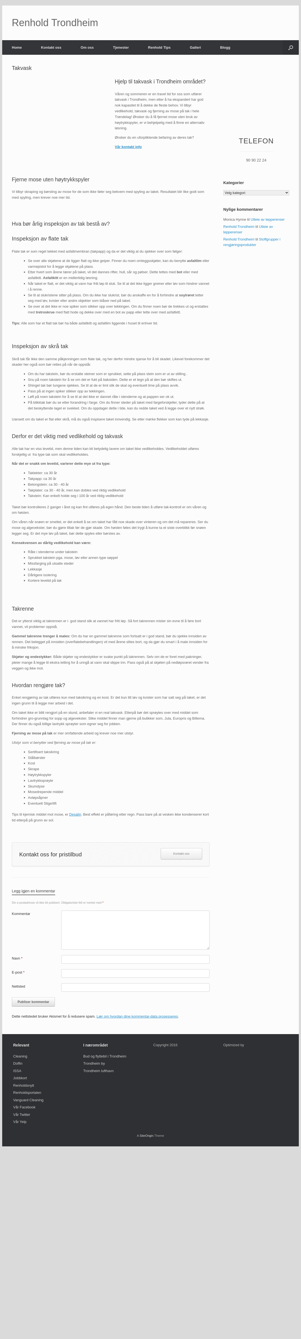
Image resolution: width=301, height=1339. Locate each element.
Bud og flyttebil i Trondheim (104, 1056)
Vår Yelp (19, 1122)
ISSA (17, 1071)
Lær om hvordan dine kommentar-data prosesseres (137, 1016)
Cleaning (20, 1056)
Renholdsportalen (27, 1093)
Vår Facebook (24, 1107)
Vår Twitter (21, 1115)
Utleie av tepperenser (268, 219)
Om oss (87, 47)
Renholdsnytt (23, 1085)
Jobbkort (20, 1078)
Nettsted (18, 986)
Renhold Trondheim (238, 227)
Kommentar (21, 914)
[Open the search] (291, 47)
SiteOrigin (147, 1135)
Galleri (195, 47)
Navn (17, 958)
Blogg (225, 47)
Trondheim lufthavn (98, 1071)
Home (17, 47)
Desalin (75, 814)
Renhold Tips (159, 47)
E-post (18, 972)
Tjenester (121, 47)
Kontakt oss (51, 47)
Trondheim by (94, 1063)
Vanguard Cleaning (28, 1100)
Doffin (18, 1063)
